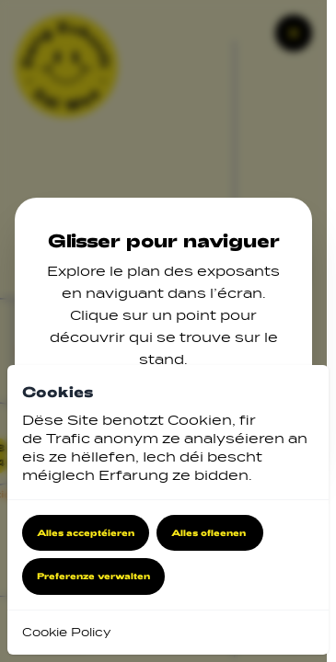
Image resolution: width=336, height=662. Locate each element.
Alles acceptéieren (85, 532)
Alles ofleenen (210, 532)
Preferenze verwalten (93, 575)
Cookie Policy (66, 632)
